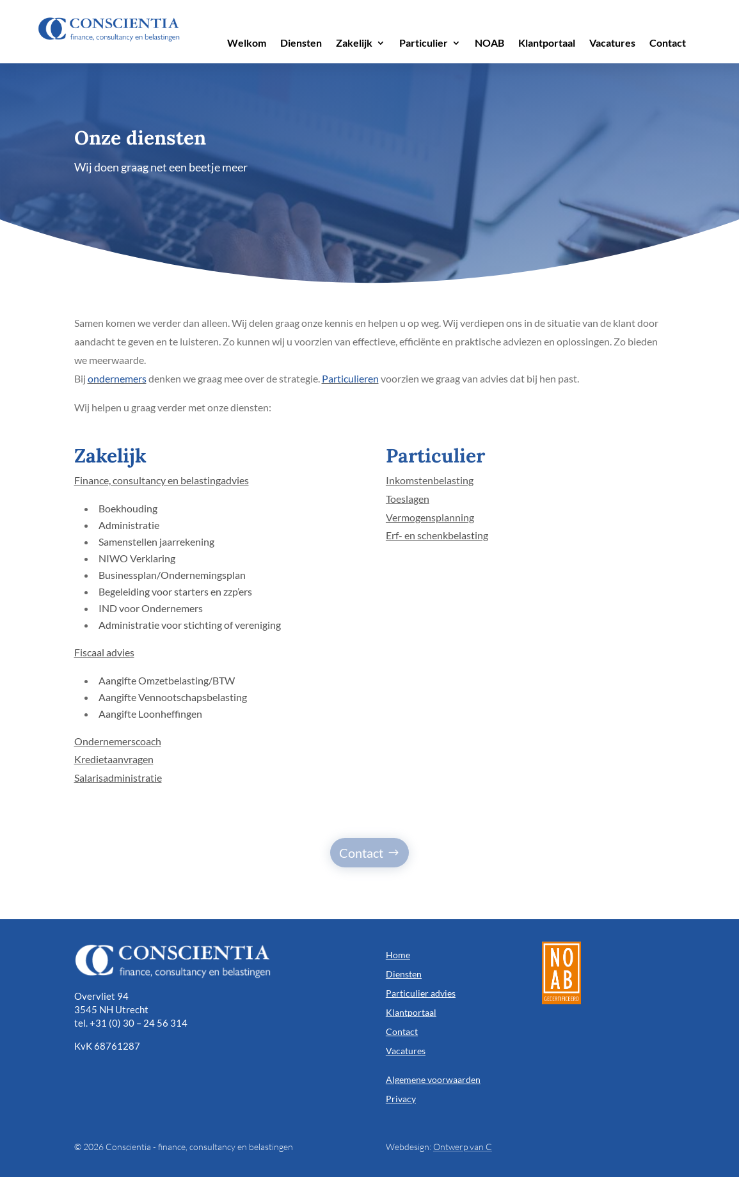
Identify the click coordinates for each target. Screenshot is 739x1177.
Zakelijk (354, 43)
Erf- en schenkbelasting (437, 535)
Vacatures (612, 43)
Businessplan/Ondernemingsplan (172, 575)
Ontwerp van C (462, 1146)
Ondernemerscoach (117, 741)
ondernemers (117, 378)
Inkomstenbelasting (429, 480)
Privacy (401, 1098)
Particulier (423, 43)
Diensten (301, 43)
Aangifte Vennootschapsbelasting (173, 697)
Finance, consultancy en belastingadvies (161, 480)
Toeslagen (407, 499)
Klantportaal (546, 43)
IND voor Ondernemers (151, 608)
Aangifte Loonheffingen (150, 713)
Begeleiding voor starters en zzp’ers (175, 591)
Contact (667, 43)
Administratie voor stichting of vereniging (190, 625)
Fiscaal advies (104, 652)
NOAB (489, 43)
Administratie (129, 525)
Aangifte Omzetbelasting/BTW (167, 680)
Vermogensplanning (430, 517)
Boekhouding (128, 508)
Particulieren (350, 378)
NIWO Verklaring (137, 558)
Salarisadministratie (118, 777)
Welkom (246, 43)
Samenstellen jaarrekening (156, 541)
